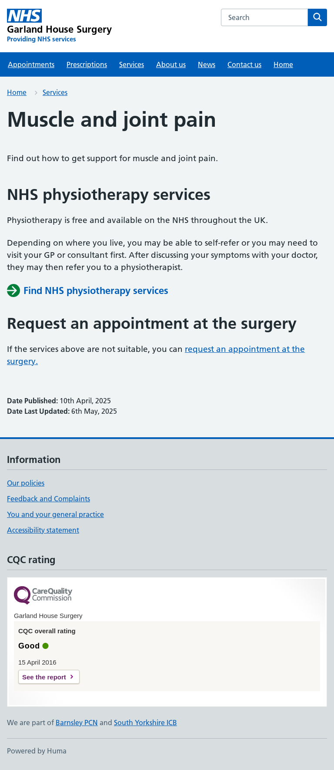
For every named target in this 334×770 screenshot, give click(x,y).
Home (283, 64)
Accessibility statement (43, 530)
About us (171, 64)
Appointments (31, 64)
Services (131, 64)
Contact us (244, 64)
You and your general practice (55, 514)
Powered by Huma (37, 750)
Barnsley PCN (77, 722)
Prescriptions (87, 64)
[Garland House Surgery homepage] (59, 26)
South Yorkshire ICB (145, 722)
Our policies (25, 483)
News (206, 64)
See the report (44, 677)
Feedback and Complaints (48, 498)
